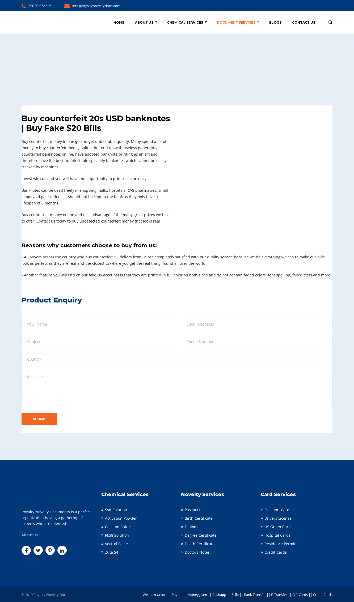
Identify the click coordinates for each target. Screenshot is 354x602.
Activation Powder (121, 518)
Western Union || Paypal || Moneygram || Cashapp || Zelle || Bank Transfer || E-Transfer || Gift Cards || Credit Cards (237, 594)
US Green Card (277, 526)
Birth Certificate (199, 518)
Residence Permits (280, 543)
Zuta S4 (111, 552)
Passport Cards (277, 509)
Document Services (236, 22)
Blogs (275, 22)
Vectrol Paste (116, 543)
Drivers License (278, 518)
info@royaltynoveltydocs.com (96, 6)
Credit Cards (275, 552)
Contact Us (303, 22)
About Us (144, 22)
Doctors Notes (197, 552)
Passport (192, 509)
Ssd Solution (116, 509)
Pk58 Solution (117, 535)
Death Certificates (200, 543)
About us (30, 535)
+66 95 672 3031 (40, 6)
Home (118, 22)
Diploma (192, 526)
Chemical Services (185, 22)
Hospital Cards (277, 535)
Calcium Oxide (118, 526)
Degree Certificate (201, 535)
